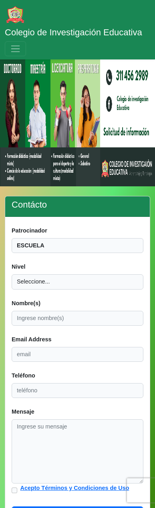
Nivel (18, 266)
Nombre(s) (26, 303)
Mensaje (23, 411)
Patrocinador (29, 230)
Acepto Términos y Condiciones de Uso (74, 488)
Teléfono (23, 375)
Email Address (31, 339)
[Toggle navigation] (15, 48)
